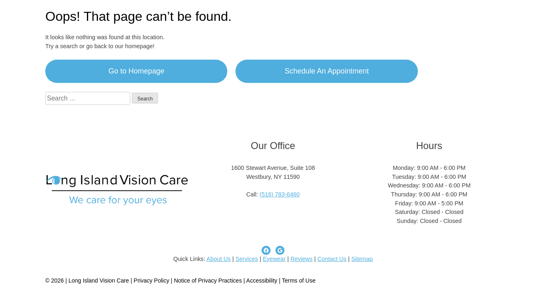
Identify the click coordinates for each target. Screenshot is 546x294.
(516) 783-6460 (280, 194)
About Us (218, 259)
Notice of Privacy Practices (208, 280)
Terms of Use (298, 280)
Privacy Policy (152, 280)
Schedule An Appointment (327, 71)
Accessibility (261, 280)
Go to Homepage (136, 71)
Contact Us (331, 259)
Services (246, 259)
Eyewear (274, 259)
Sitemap (362, 259)
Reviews (302, 259)
